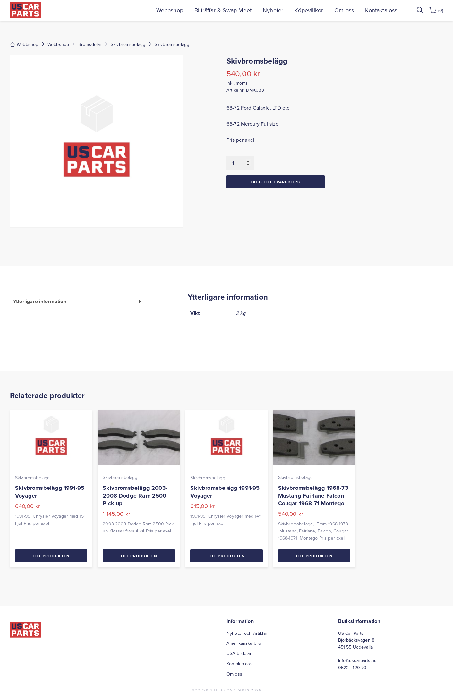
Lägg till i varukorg (276, 181)
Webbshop (169, 10)
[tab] (77, 301)
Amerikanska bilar (244, 643)
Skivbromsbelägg (128, 44)
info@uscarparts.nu (357, 660)
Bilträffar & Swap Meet (223, 10)
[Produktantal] (240, 163)
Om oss (344, 10)
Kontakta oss (381, 10)
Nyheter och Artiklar (246, 633)
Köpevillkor (309, 10)
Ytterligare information (39, 301)
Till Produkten (51, 555)
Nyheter (273, 10)
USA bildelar (239, 653)
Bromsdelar (90, 44)
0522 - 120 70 (352, 667)
